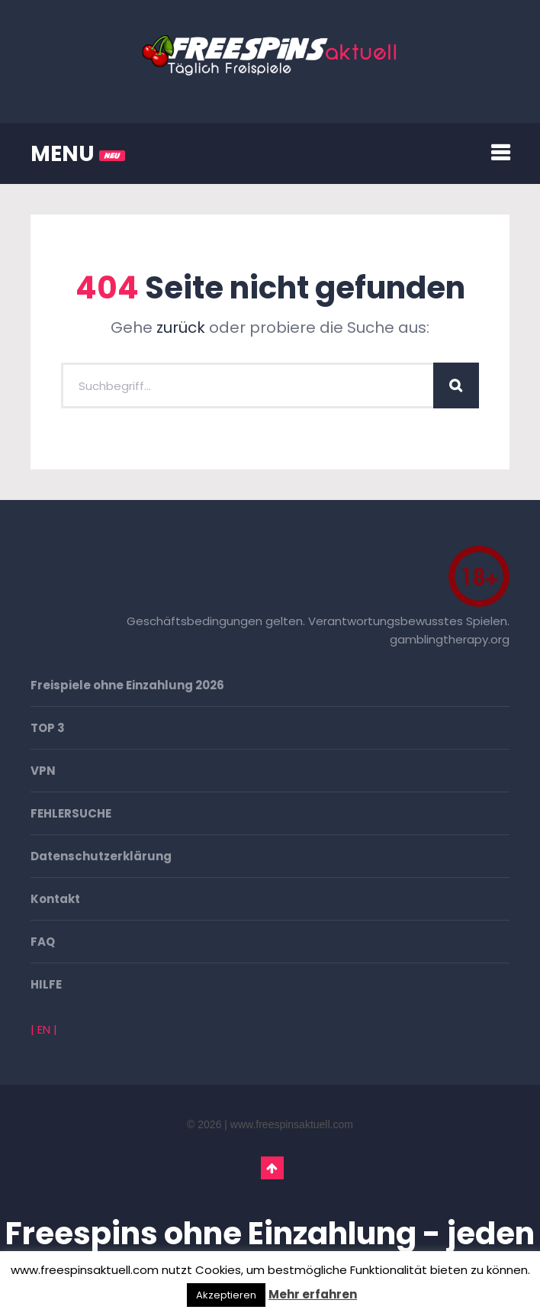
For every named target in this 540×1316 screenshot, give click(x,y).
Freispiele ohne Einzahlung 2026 (127, 685)
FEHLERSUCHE (71, 813)
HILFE (46, 984)
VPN (43, 770)
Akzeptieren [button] (226, 1295)
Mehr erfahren (312, 1294)
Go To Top (272, 1167)
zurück (180, 327)
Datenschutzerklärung (101, 856)
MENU (78, 154)
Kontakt (55, 899)
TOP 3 (48, 728)
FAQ (43, 941)
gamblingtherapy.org (449, 639)
